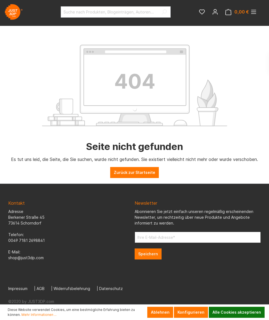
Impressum (17, 288)
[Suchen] (164, 12)
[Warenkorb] (237, 12)
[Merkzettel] (202, 11)
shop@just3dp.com (26, 257)
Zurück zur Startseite (134, 172)
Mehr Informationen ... (39, 315)
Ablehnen (160, 312)
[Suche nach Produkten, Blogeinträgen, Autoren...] (109, 12)
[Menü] (253, 11)
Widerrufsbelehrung (72, 288)
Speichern (148, 253)
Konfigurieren (191, 312)
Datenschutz (111, 288)
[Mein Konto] (215, 11)
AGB (41, 288)
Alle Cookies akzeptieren (236, 312)
